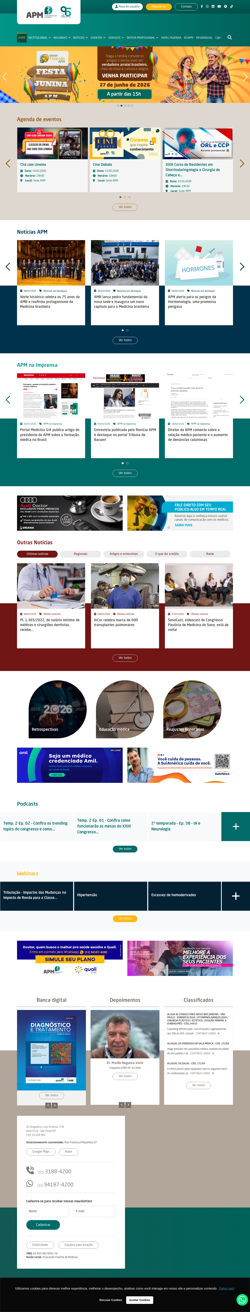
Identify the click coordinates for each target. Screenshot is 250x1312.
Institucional (37, 38)
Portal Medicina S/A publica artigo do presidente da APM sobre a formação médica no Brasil (49, 435)
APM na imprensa (52, 424)
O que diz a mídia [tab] (167, 554)
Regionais (60, 38)
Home (22, 38)
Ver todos (125, 207)
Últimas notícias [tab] (37, 554)
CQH (218, 38)
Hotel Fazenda (171, 38)
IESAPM (188, 38)
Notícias (79, 38)
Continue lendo (208, 1033)
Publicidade (40, 1245)
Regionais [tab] (80, 554)
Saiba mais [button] (226, 1288)
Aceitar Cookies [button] (139, 1300)
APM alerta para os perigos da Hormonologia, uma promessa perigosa (192, 302)
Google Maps (41, 1151)
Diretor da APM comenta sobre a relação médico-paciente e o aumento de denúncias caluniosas (198, 435)
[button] (118, 106)
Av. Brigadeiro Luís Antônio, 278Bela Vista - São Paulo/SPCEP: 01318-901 (45, 1131)
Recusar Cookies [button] (110, 1300)
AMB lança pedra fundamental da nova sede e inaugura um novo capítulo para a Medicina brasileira (121, 302)
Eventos (96, 38)
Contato (186, 6)
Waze (68, 1151)
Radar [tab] (210, 554)
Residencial (204, 38)
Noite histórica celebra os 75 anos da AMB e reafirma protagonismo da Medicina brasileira (50, 302)
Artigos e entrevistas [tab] (124, 554)
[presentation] (8, 160)
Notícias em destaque (55, 291)
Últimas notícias (52, 614)
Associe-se (159, 6)
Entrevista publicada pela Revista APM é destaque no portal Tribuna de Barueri (125, 435)
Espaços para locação (79, 1245)
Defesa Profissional (141, 38)
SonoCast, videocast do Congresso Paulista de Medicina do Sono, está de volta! (198, 625)
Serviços (114, 38)
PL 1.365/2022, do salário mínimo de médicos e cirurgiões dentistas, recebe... (50, 625)
